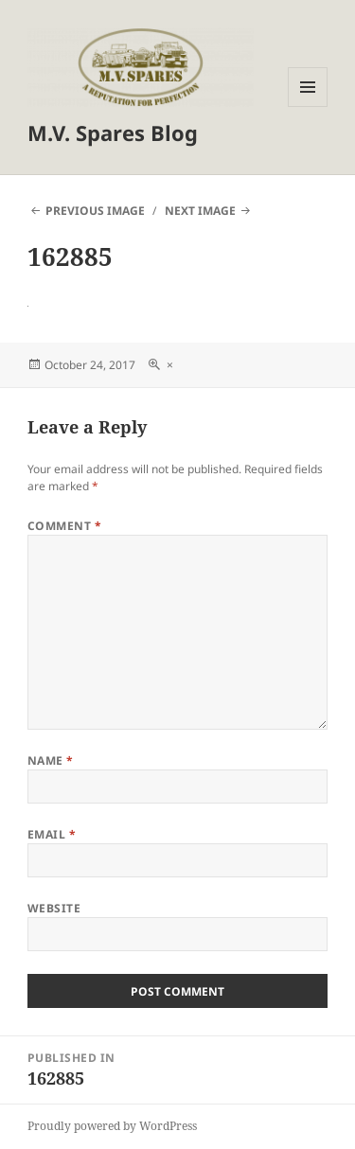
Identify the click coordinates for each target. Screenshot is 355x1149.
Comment (64, 526)
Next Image (200, 211)
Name (50, 760)
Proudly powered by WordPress (112, 1126)
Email (51, 834)
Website (53, 908)
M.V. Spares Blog (112, 132)
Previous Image (95, 211)
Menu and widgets (308, 106)
